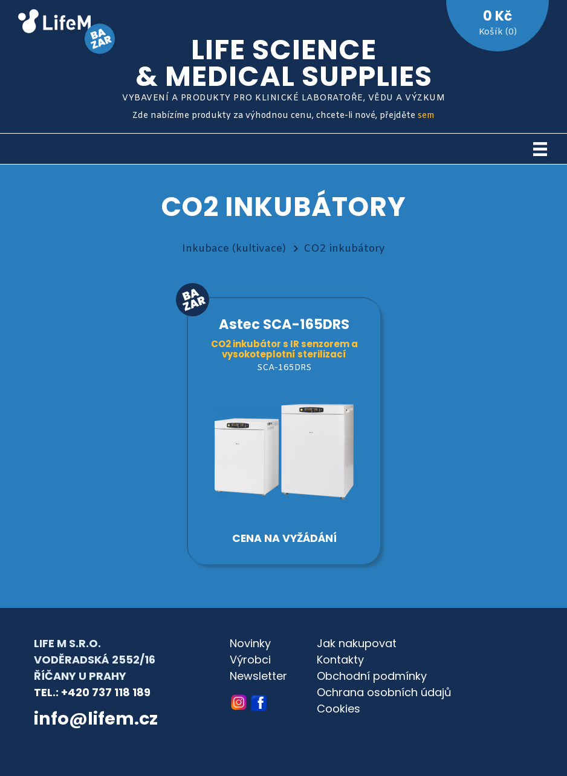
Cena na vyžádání (284, 538)
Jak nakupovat (357, 643)
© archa (54, 752)
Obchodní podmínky (372, 675)
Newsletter (258, 675)
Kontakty (340, 659)
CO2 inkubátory (344, 249)
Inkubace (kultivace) (234, 249)
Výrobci (250, 659)
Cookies (338, 708)
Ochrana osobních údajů (384, 692)
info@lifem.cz (96, 718)
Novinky (250, 643)
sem (426, 116)
